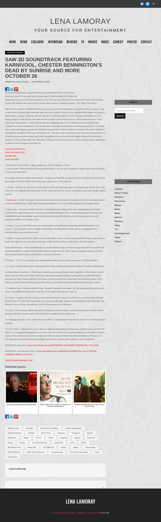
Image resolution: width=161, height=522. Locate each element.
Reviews (72, 42)
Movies (92, 42)
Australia (29, 428)
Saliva (75, 447)
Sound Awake (57, 452)
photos (118, 217)
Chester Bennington (74, 428)
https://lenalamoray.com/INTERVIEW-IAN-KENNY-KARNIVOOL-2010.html (63, 345)
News (23, 42)
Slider (117, 225)
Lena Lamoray (22, 81)
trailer (97, 452)
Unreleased (12, 457)
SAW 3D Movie (14, 452)
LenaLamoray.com (39, 442)
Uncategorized (15, 53)
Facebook (76, 433)
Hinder (26, 438)
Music (105, 42)
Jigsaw (77, 438)
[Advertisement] (136, 72)
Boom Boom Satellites (49, 428)
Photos (132, 42)
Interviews (55, 42)
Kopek (10, 442)
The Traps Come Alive (79, 452)
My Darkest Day (14, 447)
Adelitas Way (13, 428)
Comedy (118, 42)
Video (117, 237)
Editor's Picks (121, 193)
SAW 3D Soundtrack (35, 452)
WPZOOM (105, 512)
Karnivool (11, 200)
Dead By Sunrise (14, 433)
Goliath (90, 433)
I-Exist (50, 438)
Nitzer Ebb (32, 447)
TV (82, 42)
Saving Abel (90, 447)
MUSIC (84, 442)
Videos (118, 241)
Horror (38, 438)
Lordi (72, 442)
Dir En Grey (45, 433)
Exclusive (37, 42)
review (63, 447)
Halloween (12, 438)
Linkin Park (58, 442)
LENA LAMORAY (80, 19)
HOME (12, 42)
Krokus (22, 442)
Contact (146, 42)
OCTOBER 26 (48, 447)
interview (64, 438)
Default (31, 433)
